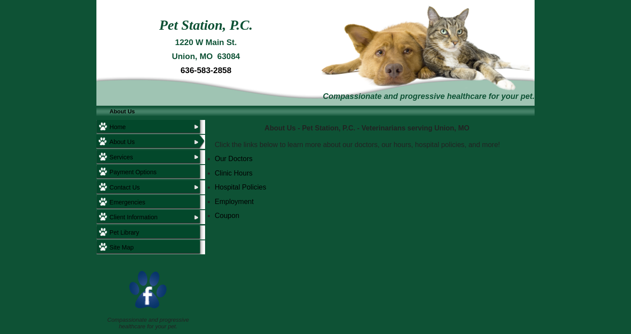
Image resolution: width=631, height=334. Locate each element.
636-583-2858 (206, 70)
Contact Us (125, 187)
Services (121, 157)
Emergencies (127, 202)
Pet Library (124, 232)
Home (118, 126)
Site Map (122, 247)
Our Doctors (233, 158)
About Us (122, 111)
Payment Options (133, 172)
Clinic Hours (233, 173)
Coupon (227, 215)
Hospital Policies (240, 187)
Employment (234, 201)
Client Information (134, 217)
